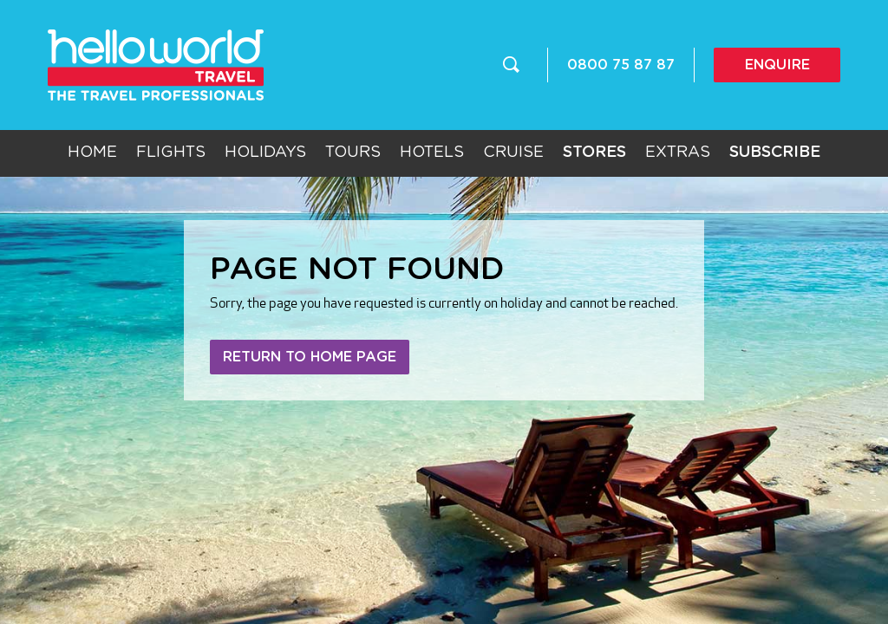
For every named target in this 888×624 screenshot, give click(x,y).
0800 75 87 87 (621, 65)
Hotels (432, 152)
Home (92, 152)
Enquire (777, 65)
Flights (171, 152)
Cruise (513, 152)
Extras (677, 152)
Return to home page (309, 357)
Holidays (265, 152)
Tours (353, 152)
